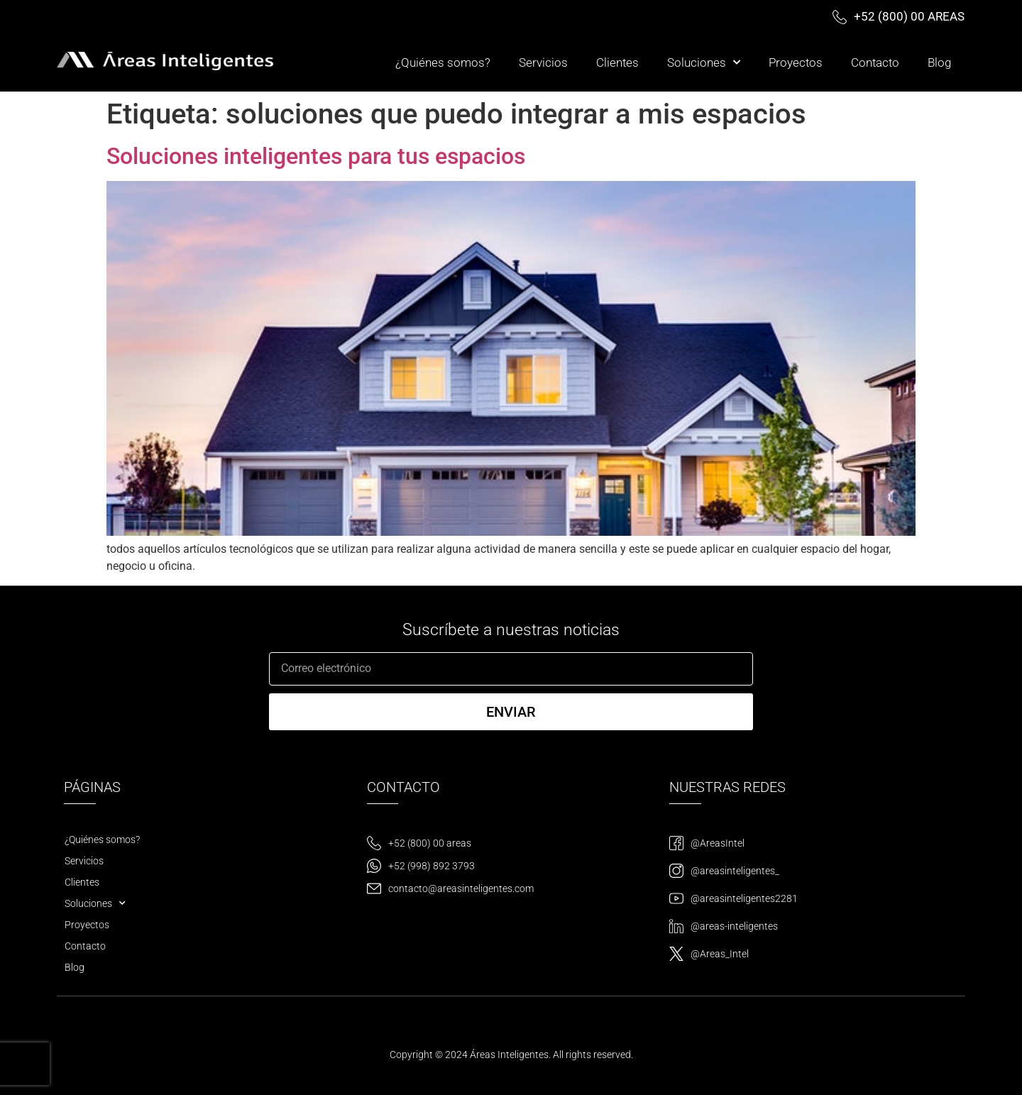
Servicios (543, 62)
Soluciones (703, 62)
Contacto (875, 62)
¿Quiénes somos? (442, 62)
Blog (939, 62)
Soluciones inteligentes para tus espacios (315, 156)
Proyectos (796, 62)
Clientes (617, 62)
